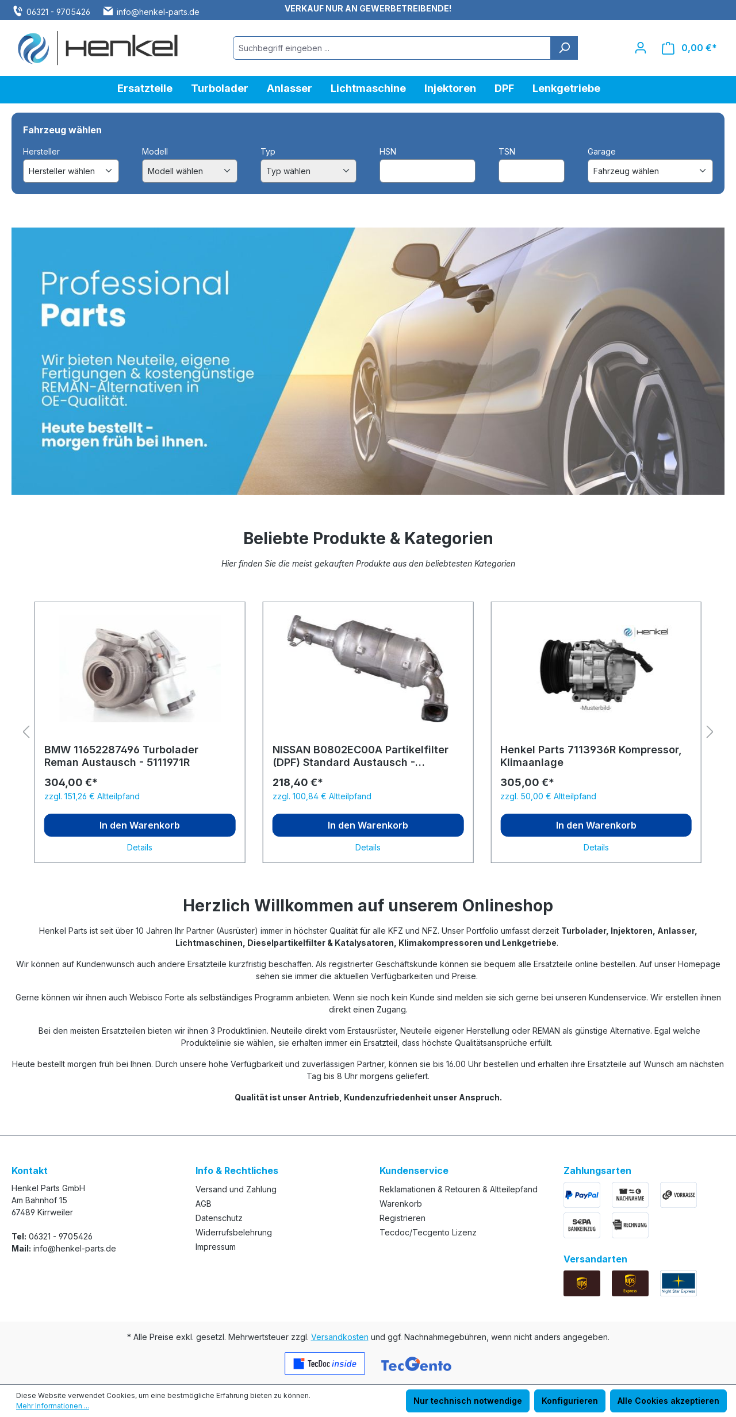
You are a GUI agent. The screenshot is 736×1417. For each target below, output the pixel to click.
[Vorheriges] (25, 732)
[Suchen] (564, 48)
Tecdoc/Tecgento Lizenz (428, 1232)
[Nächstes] (710, 732)
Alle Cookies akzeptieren (668, 1401)
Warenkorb (400, 1203)
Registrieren (402, 1218)
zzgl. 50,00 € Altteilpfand (548, 796)
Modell (155, 151)
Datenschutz (219, 1218)
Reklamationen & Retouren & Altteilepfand (458, 1189)
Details (139, 847)
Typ (267, 151)
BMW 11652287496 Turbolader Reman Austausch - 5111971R (121, 756)
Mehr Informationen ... (52, 1405)
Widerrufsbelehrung (233, 1232)
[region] (368, 733)
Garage (602, 151)
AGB (203, 1203)
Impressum (215, 1247)
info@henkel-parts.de (158, 12)
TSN (507, 151)
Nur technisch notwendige (467, 1401)
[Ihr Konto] (640, 47)
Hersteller (41, 151)
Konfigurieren (570, 1401)
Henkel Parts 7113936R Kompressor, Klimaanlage (591, 756)
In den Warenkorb (139, 825)
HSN (387, 151)
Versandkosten (340, 1337)
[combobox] (392, 48)
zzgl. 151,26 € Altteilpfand (92, 796)
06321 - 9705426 (58, 12)
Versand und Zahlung (236, 1189)
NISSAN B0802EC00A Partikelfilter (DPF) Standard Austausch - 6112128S (360, 756)
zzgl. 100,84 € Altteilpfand (322, 796)
